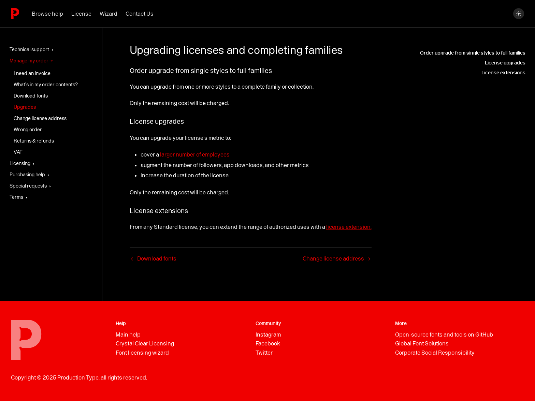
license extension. (349, 226)
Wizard (108, 13)
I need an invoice (32, 73)
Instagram (268, 334)
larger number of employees (195, 154)
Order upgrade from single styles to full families (472, 53)
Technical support (29, 49)
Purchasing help (27, 175)
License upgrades (505, 63)
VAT (18, 152)
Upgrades (25, 107)
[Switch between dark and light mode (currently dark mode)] (518, 13)
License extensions (503, 73)
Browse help (47, 13)
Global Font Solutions (422, 343)
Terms (16, 197)
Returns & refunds (34, 141)
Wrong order (28, 130)
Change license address (40, 118)
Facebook (268, 343)
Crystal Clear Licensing (145, 343)
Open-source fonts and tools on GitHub (444, 334)
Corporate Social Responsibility (435, 352)
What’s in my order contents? (46, 84)
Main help (128, 334)
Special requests (28, 186)
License (81, 13)
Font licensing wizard (142, 352)
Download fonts (31, 96)
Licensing (20, 163)
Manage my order (29, 61)
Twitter (264, 352)
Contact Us (140, 13)
